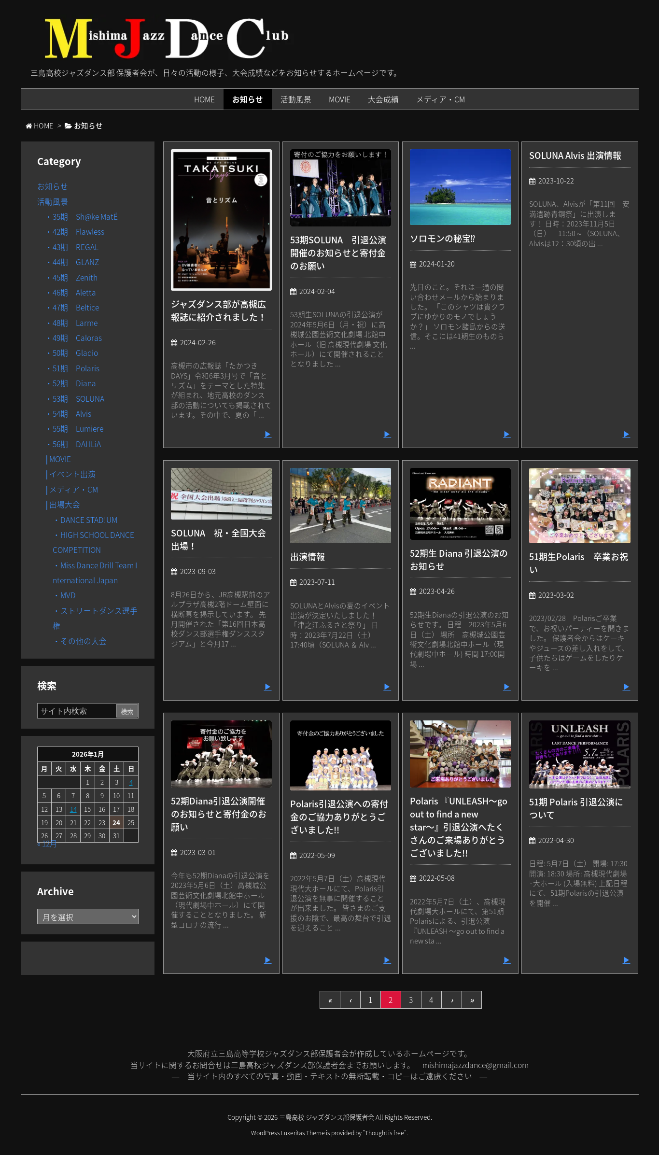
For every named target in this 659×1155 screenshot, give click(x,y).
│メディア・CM (71, 489)
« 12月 (47, 843)
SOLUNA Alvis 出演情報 (575, 155)
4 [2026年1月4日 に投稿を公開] (131, 782)
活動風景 (52, 201)
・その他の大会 (80, 641)
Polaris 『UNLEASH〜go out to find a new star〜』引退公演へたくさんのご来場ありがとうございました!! (458, 826)
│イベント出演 (70, 473)
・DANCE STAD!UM (85, 519)
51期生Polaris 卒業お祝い (578, 563)
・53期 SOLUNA (74, 398)
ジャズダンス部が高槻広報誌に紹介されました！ (218, 310)
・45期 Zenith (71, 277)
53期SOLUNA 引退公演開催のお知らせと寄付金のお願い (338, 252)
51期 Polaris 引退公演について (576, 808)
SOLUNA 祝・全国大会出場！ (218, 539)
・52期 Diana (70, 383)
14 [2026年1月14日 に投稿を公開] (73, 809)
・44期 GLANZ (72, 262)
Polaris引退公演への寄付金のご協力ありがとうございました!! (339, 816)
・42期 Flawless (74, 231)
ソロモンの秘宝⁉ (442, 238)
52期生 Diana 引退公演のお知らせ (459, 560)
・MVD (64, 595)
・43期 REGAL (71, 247)
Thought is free (384, 1132)
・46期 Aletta (70, 292)
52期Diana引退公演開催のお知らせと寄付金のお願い (218, 813)
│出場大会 (63, 504)
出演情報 (307, 556)
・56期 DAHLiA (73, 444)
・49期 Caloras (73, 337)
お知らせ (52, 186)
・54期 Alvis (68, 413)
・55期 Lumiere (74, 428)
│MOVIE (58, 459)
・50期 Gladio (71, 352)
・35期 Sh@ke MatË (81, 216)
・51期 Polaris (72, 368)
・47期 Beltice (72, 307)
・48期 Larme (71, 322)
